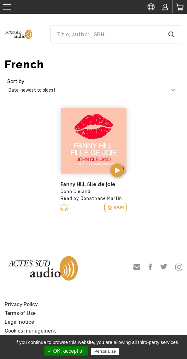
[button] (117, 170)
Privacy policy (135, 351)
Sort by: (16, 81)
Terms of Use (20, 313)
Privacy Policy (21, 304)
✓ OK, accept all (66, 351)
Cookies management (30, 331)
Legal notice (19, 322)
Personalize (105, 351)
